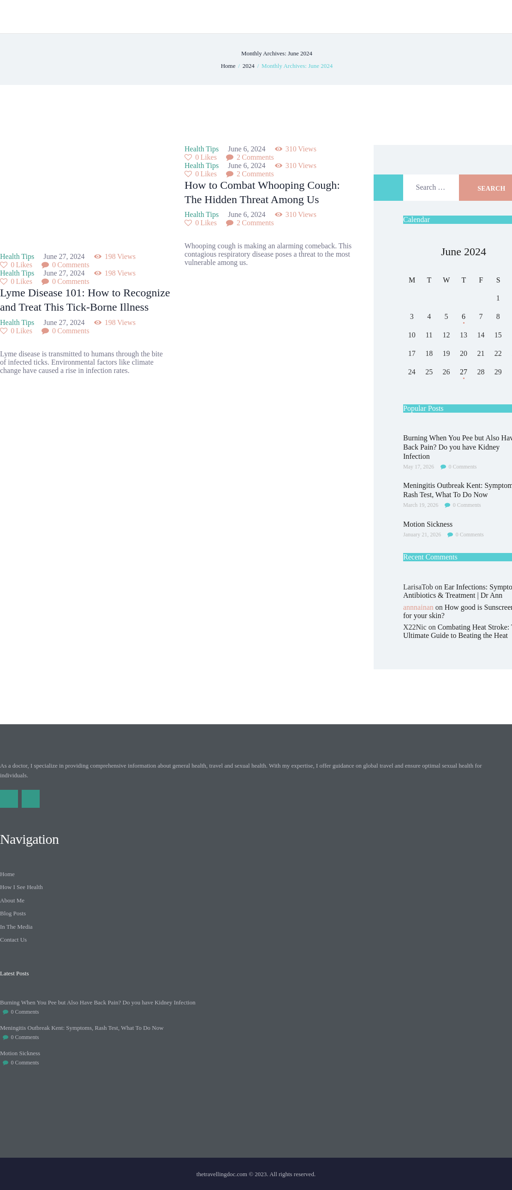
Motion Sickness (20, 1053)
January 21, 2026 (422, 534)
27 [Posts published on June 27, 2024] (463, 372)
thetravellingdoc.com (221, 1174)
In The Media (16, 926)
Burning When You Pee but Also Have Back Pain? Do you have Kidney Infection (98, 1002)
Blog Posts (13, 913)
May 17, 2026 (418, 466)
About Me (12, 900)
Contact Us (13, 939)
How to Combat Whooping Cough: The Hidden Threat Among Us (262, 192)
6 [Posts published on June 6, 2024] (463, 316)
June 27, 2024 (64, 256)
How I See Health (21, 886)
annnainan (418, 607)
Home (228, 65)
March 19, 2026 (420, 505)
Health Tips (17, 256)
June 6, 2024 (247, 149)
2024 (249, 65)
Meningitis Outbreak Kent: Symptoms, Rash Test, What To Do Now (82, 1027)
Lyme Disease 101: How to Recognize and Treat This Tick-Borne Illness (85, 300)
